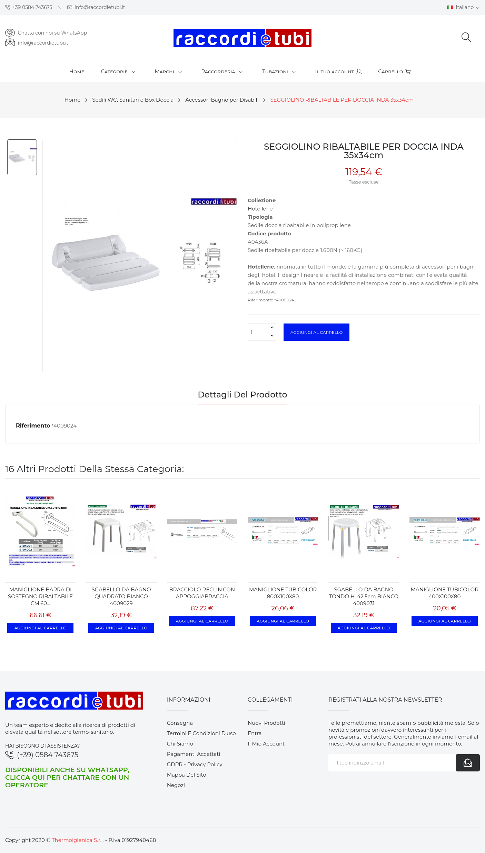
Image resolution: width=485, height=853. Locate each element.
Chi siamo (180, 743)
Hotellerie (260, 208)
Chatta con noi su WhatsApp (52, 33)
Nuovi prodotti (266, 723)
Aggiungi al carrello (316, 332)
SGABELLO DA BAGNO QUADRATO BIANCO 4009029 (121, 596)
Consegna (180, 723)
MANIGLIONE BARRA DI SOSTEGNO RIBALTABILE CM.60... (40, 596)
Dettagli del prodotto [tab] (242, 395)
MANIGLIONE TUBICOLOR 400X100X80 (444, 593)
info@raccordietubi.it (96, 7)
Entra (255, 733)
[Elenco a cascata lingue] (463, 7)
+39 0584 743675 (28, 7)
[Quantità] (258, 332)
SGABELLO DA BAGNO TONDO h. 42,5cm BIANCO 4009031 (363, 596)
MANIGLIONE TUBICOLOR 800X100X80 (283, 593)
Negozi (176, 785)
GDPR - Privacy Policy (194, 764)
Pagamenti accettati (193, 754)
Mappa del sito (186, 774)
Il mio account (266, 743)
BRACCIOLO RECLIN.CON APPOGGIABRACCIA (202, 593)
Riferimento (33, 425)
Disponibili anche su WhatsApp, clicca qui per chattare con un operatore (67, 777)
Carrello (394, 71)
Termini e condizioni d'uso (201, 733)
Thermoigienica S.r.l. (78, 840)
